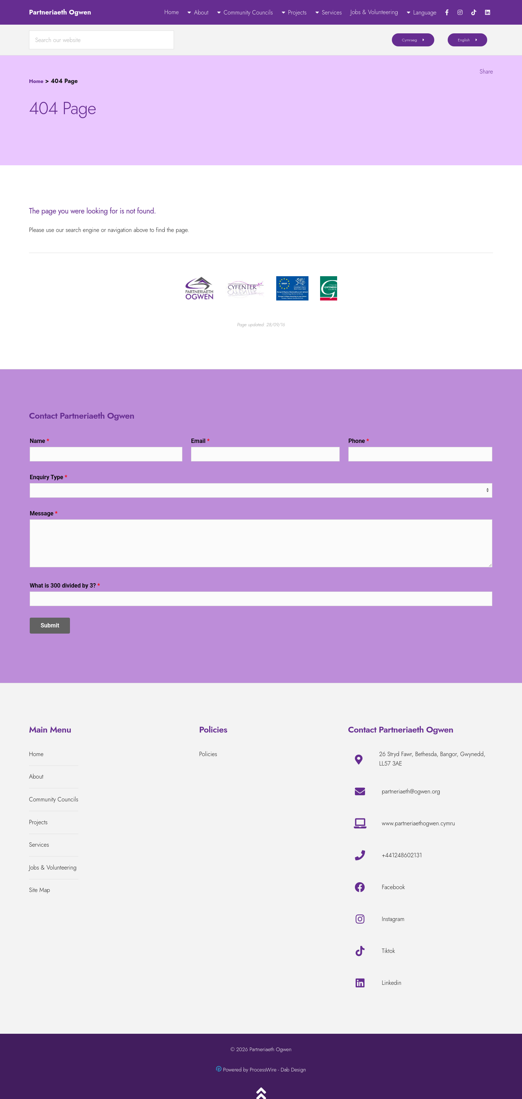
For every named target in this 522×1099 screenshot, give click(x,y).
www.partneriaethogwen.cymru (418, 823)
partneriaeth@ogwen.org (411, 791)
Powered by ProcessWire (249, 1069)
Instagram (393, 919)
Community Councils (248, 12)
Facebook (393, 887)
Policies (208, 754)
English (464, 40)
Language (424, 12)
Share (486, 71)
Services (332, 12)
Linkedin (391, 983)
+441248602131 (402, 855)
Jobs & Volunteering (374, 12)
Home (171, 12)
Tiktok (388, 951)
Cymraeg (409, 40)
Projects (297, 12)
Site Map (39, 890)
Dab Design (293, 1069)
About (201, 12)
